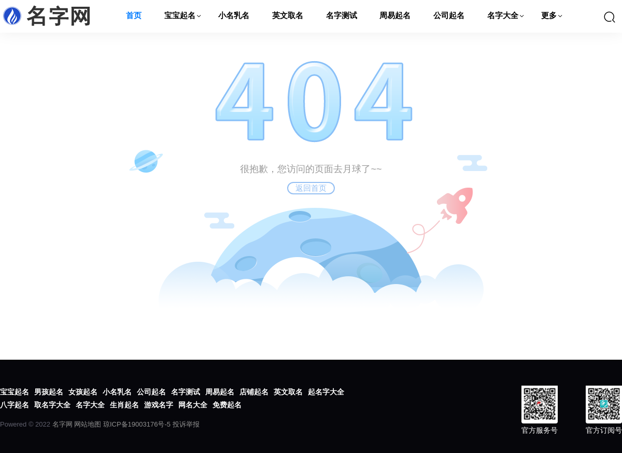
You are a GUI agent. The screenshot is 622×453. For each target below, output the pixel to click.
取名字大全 (52, 405)
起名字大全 (326, 392)
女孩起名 (82, 392)
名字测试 (341, 16)
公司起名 (448, 16)
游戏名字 (158, 405)
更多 (549, 16)
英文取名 (287, 16)
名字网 (62, 424)
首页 (134, 16)
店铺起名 (253, 392)
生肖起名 (124, 405)
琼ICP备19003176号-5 (137, 424)
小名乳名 (233, 16)
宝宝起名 (179, 16)
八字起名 (14, 405)
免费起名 (227, 405)
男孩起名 (48, 392)
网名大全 (192, 405)
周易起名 (395, 16)
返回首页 (311, 187)
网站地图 (87, 424)
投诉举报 (186, 424)
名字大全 (502, 16)
